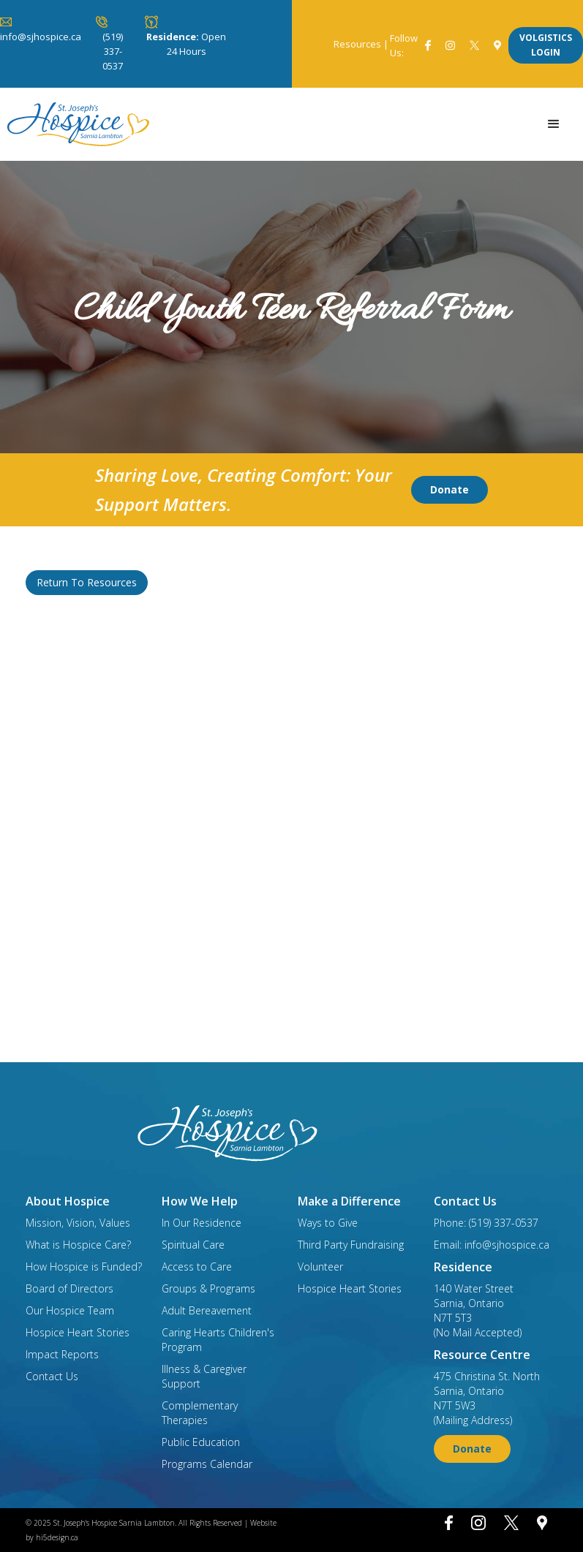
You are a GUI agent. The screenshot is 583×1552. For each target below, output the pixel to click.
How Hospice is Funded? (84, 1266)
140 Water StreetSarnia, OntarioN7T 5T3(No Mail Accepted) (478, 1310)
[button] (554, 124)
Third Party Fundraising (351, 1245)
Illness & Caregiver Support (204, 1376)
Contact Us (52, 1376)
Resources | (361, 43)
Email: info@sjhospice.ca (491, 1245)
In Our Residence (201, 1223)
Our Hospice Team (70, 1310)
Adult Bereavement (207, 1310)
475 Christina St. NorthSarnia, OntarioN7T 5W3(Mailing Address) (487, 1398)
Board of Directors (69, 1288)
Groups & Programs (208, 1288)
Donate (449, 489)
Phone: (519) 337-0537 (486, 1223)
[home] (78, 124)
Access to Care (197, 1266)
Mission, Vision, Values (78, 1223)
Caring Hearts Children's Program (218, 1339)
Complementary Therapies (200, 1412)
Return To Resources (87, 582)
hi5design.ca (57, 1537)
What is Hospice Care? (78, 1245)
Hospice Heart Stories (77, 1332)
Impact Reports (62, 1354)
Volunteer (320, 1266)
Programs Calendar (207, 1464)
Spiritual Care (193, 1245)
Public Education (201, 1442)
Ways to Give (328, 1223)
